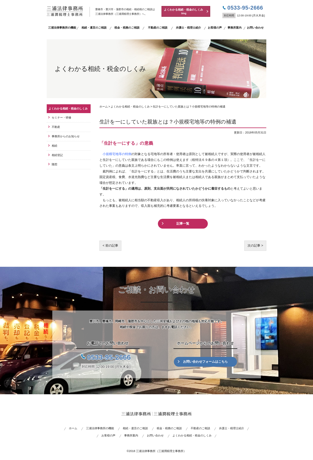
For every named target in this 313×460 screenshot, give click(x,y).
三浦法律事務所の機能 (62, 27)
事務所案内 (235, 27)
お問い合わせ (255, 27)
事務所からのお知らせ (66, 136)
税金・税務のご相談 (127, 27)
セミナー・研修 (61, 117)
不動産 (56, 126)
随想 (54, 164)
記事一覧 (182, 223)
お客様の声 (215, 27)
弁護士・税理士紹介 (188, 27)
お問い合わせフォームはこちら (205, 361)
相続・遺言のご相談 (94, 27)
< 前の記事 (110, 245)
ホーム (73, 428)
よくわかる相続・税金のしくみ (187, 11)
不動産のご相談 (157, 27)
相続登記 (57, 155)
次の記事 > (255, 245)
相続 (54, 145)
